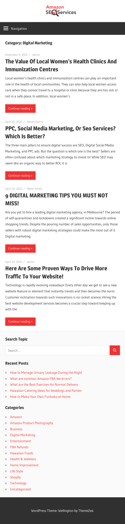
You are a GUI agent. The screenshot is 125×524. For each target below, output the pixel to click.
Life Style (16, 471)
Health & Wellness (23, 459)
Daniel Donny (35, 122)
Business (16, 429)
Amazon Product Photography (31, 423)
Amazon (16, 417)
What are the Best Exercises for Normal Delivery (44, 384)
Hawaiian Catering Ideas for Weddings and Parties (46, 390)
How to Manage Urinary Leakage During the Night (46, 372)
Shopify (15, 477)
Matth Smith (34, 189)
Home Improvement (24, 465)
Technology (18, 483)
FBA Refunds (19, 447)
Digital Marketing (22, 435)
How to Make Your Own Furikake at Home (40, 396)
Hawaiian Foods (21, 453)
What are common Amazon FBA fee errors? (41, 378)
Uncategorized (20, 489)
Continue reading (19, 108)
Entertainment (20, 441)
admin (36, 54)
